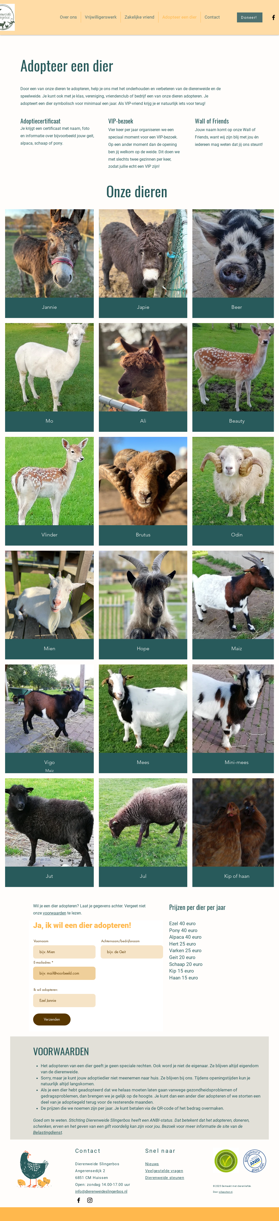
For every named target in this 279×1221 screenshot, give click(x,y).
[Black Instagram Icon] (89, 1200)
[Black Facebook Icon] (273, 17)
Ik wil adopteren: (46, 989)
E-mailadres (42, 962)
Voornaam (41, 941)
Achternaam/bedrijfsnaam (120, 941)
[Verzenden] (52, 1019)
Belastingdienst (47, 1132)
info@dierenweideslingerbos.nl (101, 1191)
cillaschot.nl (226, 1192)
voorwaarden (54, 913)
